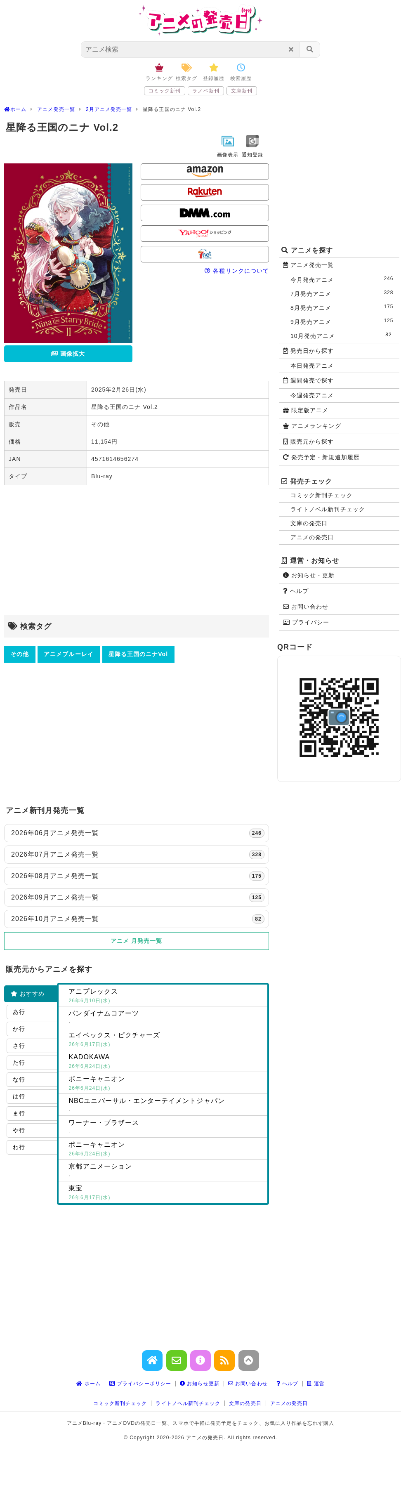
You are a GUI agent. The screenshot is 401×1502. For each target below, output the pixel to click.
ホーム (88, 1383)
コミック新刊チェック (321, 495)
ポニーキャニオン (166, 1084)
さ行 (19, 1045)
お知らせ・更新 (309, 575)
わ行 (19, 1147)
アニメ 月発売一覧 (137, 941)
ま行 (19, 1113)
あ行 (19, 1011)
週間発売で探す (308, 380)
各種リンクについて (237, 270)
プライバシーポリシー (140, 1383)
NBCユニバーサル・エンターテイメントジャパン (166, 1106)
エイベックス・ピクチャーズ (166, 1040)
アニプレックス (166, 996)
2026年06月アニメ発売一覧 (137, 833)
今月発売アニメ (343, 279)
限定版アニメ (305, 410)
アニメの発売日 (312, 537)
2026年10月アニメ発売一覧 (137, 918)
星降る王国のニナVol (138, 654)
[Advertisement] (136, 551)
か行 (19, 1028)
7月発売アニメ (343, 293)
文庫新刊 (241, 91)
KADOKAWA (166, 1062)
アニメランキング (312, 426)
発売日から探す (308, 350)
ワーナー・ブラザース (166, 1127)
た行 (19, 1062)
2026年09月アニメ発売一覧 (137, 897)
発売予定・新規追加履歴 (321, 457)
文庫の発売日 (309, 523)
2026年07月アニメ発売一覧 (137, 854)
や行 (19, 1130)
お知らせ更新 (199, 1383)
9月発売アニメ (343, 321)
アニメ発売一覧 (308, 265)
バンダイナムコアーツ (166, 1018)
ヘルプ (296, 591)
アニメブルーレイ (69, 654)
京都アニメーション (166, 1171)
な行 (19, 1079)
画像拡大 (68, 353)
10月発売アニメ (343, 335)
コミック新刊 (165, 91)
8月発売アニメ (343, 307)
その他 (19, 654)
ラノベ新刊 (205, 91)
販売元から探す (308, 441)
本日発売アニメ (312, 365)
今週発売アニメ (312, 395)
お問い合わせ (305, 606)
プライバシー (306, 622)
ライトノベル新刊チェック (327, 509)
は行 (19, 1096)
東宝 (166, 1193)
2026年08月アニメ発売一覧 (137, 876)
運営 (316, 1383)
